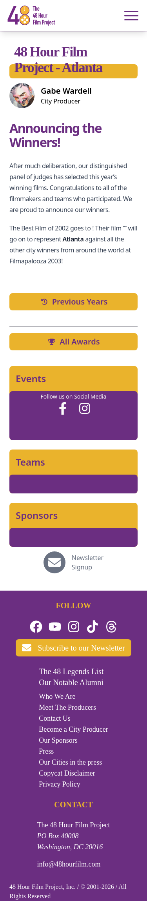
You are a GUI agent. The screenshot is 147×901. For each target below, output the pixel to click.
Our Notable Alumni (71, 682)
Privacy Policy (59, 784)
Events (31, 378)
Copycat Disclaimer (67, 773)
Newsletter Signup (87, 562)
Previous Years (74, 301)
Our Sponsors (58, 740)
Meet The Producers (67, 707)
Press (46, 751)
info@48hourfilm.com (69, 864)
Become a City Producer (73, 729)
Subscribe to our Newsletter (73, 648)
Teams (30, 462)
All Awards (73, 341)
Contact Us (55, 718)
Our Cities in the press (70, 762)
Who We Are (57, 696)
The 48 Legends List (71, 671)
